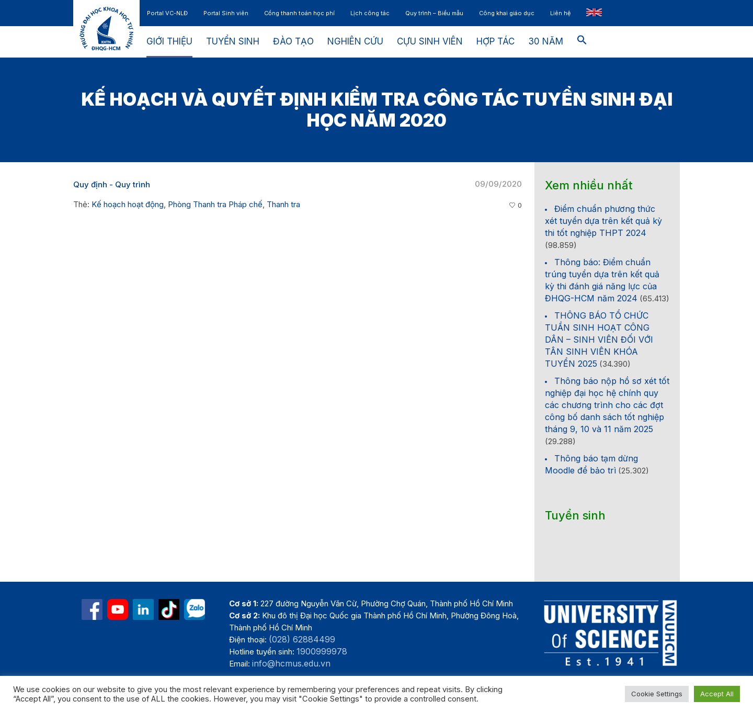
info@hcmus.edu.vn (291, 663)
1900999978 (321, 651)
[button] (582, 42)
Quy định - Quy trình (111, 184)
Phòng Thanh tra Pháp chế (215, 204)
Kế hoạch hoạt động (128, 204)
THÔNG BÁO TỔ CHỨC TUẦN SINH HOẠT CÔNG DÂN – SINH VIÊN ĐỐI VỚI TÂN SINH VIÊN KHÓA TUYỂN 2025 (599, 339)
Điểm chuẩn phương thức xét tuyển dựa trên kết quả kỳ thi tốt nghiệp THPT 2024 (603, 221)
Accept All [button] (717, 694)
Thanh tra (283, 204)
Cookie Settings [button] (656, 694)
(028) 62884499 (302, 639)
